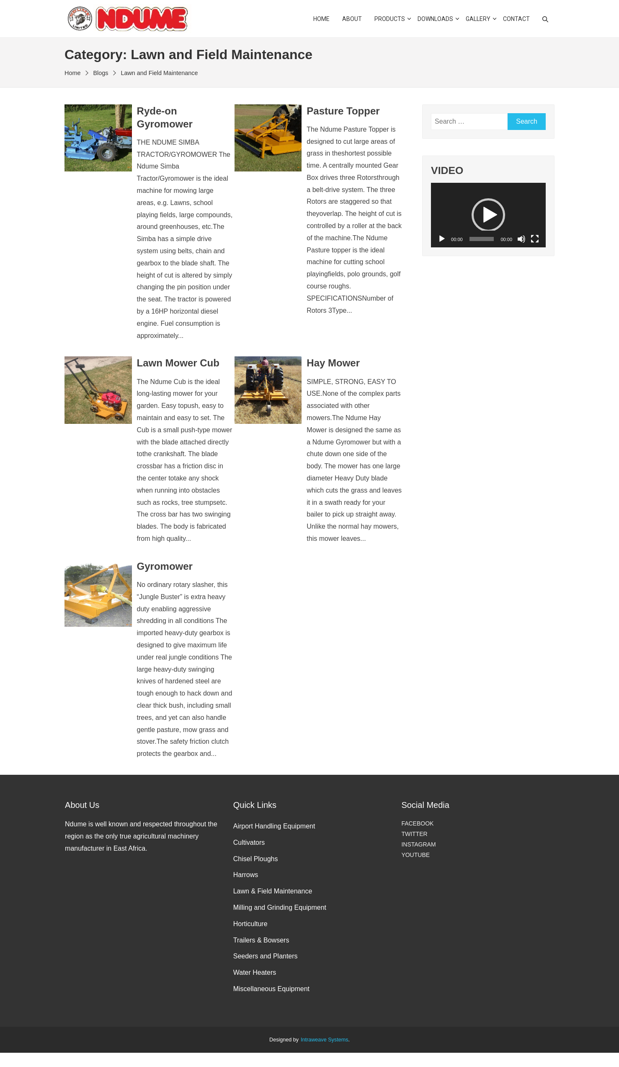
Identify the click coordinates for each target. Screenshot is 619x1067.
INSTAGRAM (418, 844)
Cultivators (249, 842)
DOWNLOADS (435, 19)
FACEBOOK (417, 823)
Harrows (245, 874)
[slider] (481, 239)
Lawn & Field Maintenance (272, 891)
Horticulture (250, 923)
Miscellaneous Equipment (271, 988)
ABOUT (352, 19)
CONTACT (516, 19)
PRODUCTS (389, 19)
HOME (321, 19)
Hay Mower (333, 363)
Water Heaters (254, 972)
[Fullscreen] (535, 239)
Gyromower (165, 566)
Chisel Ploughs (255, 858)
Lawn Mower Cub (178, 363)
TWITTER (414, 834)
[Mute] (521, 239)
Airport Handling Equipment (274, 826)
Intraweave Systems (324, 1040)
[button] (488, 215)
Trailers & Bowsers (261, 940)
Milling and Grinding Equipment (279, 907)
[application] (488, 215)
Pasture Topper (343, 111)
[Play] (442, 239)
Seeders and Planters (265, 956)
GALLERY (478, 19)
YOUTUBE (415, 855)
